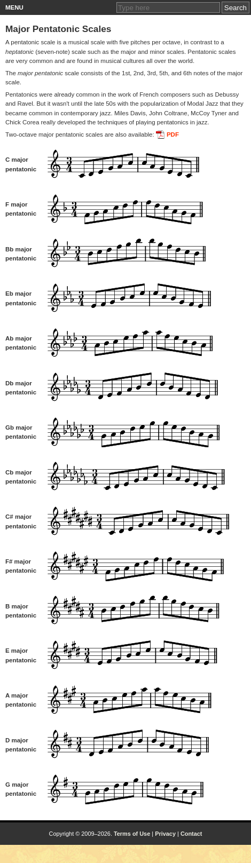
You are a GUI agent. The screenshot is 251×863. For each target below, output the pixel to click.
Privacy (165, 833)
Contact (191, 833)
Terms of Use (132, 833)
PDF (173, 134)
